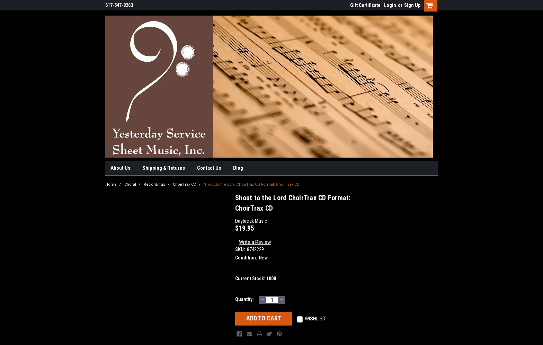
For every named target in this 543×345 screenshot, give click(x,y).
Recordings (154, 184)
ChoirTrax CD (184, 184)
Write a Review (255, 242)
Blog (238, 168)
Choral (130, 184)
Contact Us (209, 168)
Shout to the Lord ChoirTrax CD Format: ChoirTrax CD (252, 184)
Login (390, 5)
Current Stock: (255, 278)
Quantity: (244, 299)
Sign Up (412, 5)
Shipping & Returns (163, 168)
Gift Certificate (365, 5)
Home (111, 184)
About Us (120, 168)
